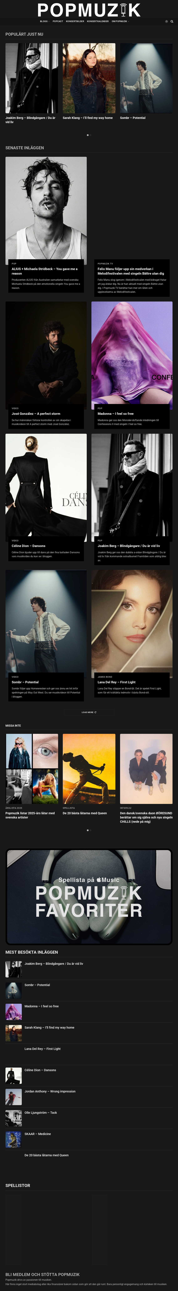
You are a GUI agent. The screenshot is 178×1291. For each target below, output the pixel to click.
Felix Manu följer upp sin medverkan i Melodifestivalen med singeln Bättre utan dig (131, 271)
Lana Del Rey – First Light (116, 682)
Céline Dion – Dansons (28, 546)
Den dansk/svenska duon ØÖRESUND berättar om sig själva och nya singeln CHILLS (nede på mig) (146, 817)
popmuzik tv (105, 263)
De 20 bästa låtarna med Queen (85, 813)
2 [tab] (90, 135)
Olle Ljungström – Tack (41, 1113)
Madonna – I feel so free (116, 414)
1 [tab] (87, 135)
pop (14, 263)
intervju (125, 808)
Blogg (44, 21)
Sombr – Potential (132, 118)
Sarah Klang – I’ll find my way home (88, 118)
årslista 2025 (13, 808)
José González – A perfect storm (36, 414)
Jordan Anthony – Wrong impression (50, 1091)
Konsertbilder (75, 21)
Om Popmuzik (119, 21)
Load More (89, 712)
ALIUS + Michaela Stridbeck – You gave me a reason (44, 271)
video (15, 408)
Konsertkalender (98, 21)
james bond (105, 677)
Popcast (58, 21)
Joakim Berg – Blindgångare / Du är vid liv (30, 120)
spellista (69, 808)
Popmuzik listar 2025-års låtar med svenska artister (30, 815)
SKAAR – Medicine (38, 1134)
